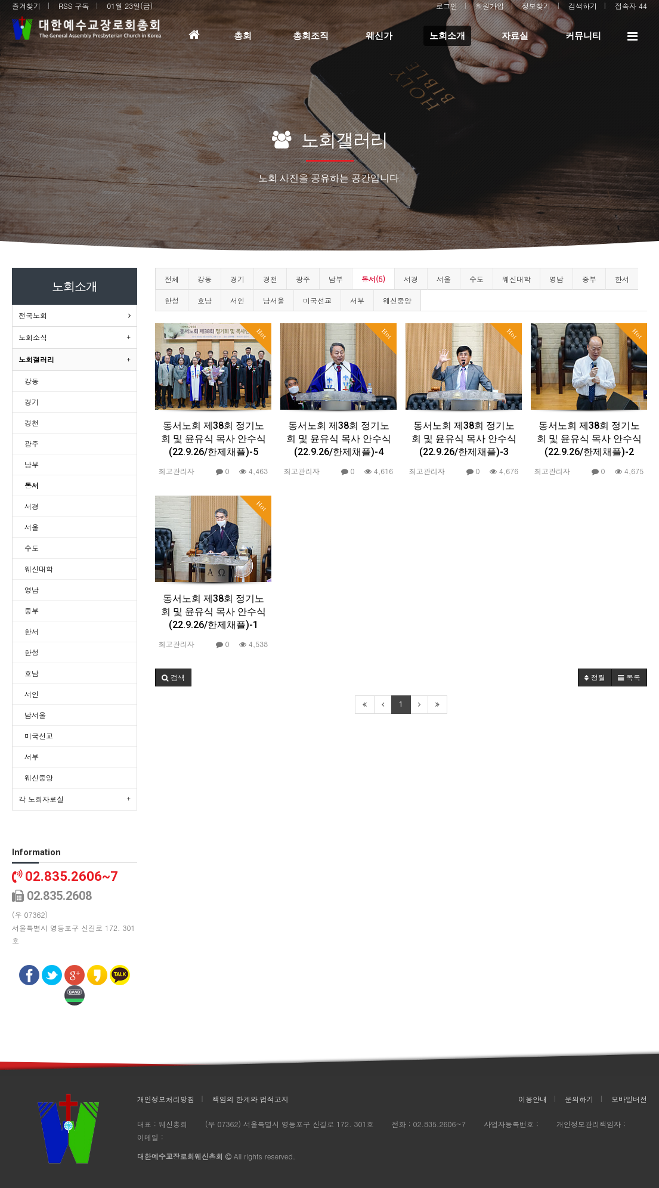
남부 (336, 279)
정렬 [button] (594, 677)
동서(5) (373, 279)
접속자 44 (631, 6)
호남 (204, 300)
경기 (237, 279)
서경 (411, 279)
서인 (237, 300)
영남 (556, 279)
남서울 (273, 300)
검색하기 (582, 6)
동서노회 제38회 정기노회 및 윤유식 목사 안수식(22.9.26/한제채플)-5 (213, 438)
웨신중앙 (397, 300)
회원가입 (489, 6)
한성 (172, 300)
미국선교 (317, 300)
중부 (589, 279)
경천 (270, 279)
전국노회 (32, 315)
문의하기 (579, 1099)
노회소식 (32, 337)
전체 (172, 279)
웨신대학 (516, 279)
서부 (357, 300)
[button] (173, 677)
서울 (444, 279)
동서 (31, 485)
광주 (303, 279)
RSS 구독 (73, 6)
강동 (204, 279)
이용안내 (532, 1099)
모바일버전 (629, 1099)
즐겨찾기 (26, 6)
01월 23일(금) (130, 6)
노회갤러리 (36, 359)
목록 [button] (629, 677)
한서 (622, 279)
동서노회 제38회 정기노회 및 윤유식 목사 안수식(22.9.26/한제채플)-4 (338, 438)
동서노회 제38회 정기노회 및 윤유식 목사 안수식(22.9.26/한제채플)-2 (589, 438)
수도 (476, 279)
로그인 (446, 6)
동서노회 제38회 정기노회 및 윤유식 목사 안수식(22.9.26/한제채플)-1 (213, 611)
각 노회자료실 (41, 799)
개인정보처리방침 (165, 1099)
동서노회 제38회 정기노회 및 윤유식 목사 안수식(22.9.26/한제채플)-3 (464, 438)
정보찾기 (536, 6)
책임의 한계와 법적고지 (250, 1099)
